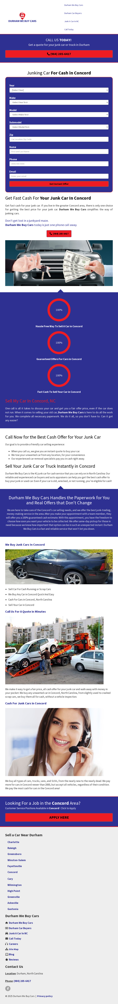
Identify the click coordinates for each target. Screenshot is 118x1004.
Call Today (15, 938)
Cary (10, 879)
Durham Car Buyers (20, 928)
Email (12, 171)
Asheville (13, 903)
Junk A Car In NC (18, 933)
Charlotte (13, 842)
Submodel (15, 122)
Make (12, 98)
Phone (13, 159)
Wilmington (15, 885)
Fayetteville (15, 866)
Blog (11, 954)
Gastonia (13, 909)
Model (13, 110)
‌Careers (13, 944)
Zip (11, 134)
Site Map (13, 949)
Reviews (14, 959)
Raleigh (12, 848)
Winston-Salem (17, 860)
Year (11, 85)
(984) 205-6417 (22, 981)
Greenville (14, 897)
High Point (14, 891)
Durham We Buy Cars (21, 922)
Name (12, 147)
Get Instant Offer (59, 183)
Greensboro (15, 854)
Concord (13, 872)
